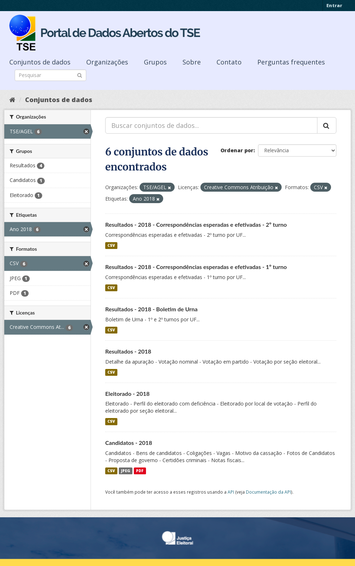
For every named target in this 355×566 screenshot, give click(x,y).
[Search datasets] (50, 75)
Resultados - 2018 (128, 351)
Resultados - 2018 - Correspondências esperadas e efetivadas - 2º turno (196, 224)
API (231, 492)
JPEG (125, 470)
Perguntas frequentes (291, 62)
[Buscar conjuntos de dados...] (211, 125)
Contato (229, 62)
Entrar (334, 5)
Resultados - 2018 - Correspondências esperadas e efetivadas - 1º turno (196, 266)
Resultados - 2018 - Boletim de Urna (151, 309)
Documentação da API (268, 492)
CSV (111, 245)
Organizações (107, 62)
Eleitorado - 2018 (127, 393)
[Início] (12, 99)
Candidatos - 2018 (128, 442)
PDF (140, 470)
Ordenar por (236, 150)
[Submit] (80, 75)
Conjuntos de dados (39, 62)
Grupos (155, 62)
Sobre (192, 62)
